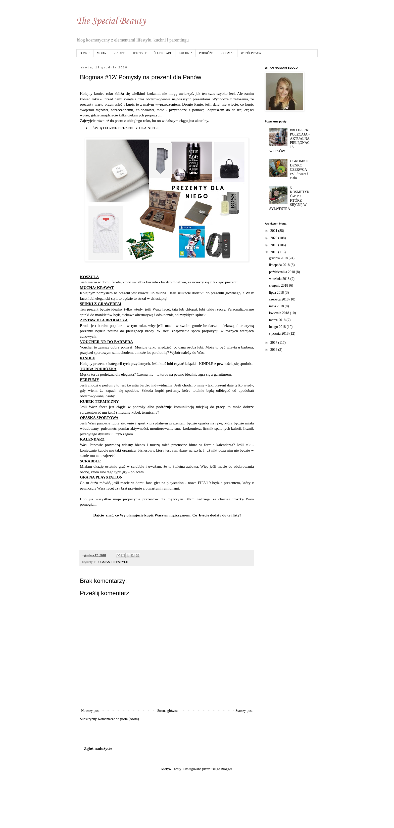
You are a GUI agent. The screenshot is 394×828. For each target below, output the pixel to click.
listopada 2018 (280, 265)
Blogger (226, 769)
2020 (274, 238)
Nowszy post (90, 711)
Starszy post (244, 711)
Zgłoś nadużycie (98, 748)
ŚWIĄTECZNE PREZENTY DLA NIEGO (125, 128)
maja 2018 (277, 306)
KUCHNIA (185, 53)
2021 (274, 231)
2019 (274, 245)
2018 (274, 252)
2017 (274, 342)
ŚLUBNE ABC (163, 53)
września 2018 (279, 279)
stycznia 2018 (279, 333)
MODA (101, 53)
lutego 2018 (278, 327)
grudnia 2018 (279, 258)
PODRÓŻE (206, 53)
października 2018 (282, 272)
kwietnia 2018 (279, 313)
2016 (274, 350)
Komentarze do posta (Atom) (118, 719)
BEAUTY (119, 53)
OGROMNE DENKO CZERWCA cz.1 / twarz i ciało (299, 169)
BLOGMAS (227, 53)
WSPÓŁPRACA (251, 53)
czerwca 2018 (279, 299)
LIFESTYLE (139, 53)
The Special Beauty (111, 21)
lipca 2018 (277, 292)
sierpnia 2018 (279, 285)
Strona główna (167, 711)
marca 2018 (277, 320)
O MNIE (85, 53)
